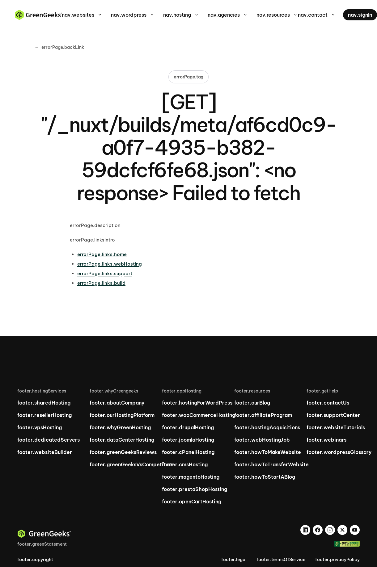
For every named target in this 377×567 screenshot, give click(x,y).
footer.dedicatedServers (48, 440)
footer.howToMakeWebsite (267, 452)
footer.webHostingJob (262, 440)
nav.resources (277, 15)
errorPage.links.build (101, 283)
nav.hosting (181, 15)
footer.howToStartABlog (264, 477)
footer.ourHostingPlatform (122, 415)
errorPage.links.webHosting (109, 264)
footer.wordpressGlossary (339, 452)
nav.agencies (228, 15)
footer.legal (234, 559)
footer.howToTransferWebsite (271, 464)
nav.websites (82, 15)
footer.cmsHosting (185, 464)
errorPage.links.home (102, 254)
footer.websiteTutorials (336, 427)
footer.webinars (326, 440)
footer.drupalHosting (188, 427)
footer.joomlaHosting (188, 440)
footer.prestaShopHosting (194, 489)
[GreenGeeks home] (38, 15)
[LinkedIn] (305, 530)
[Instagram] (330, 530)
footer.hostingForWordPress (197, 403)
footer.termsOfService (280, 559)
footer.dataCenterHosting (122, 440)
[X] (342, 530)
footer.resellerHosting (44, 415)
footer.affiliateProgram (263, 415)
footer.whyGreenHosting (120, 427)
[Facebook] (318, 530)
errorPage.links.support (104, 273)
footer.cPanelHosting (188, 452)
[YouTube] (355, 530)
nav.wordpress (133, 15)
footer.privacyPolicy (337, 559)
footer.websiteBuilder (44, 452)
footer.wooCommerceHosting (198, 415)
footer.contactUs (328, 403)
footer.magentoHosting (190, 477)
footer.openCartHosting (191, 501)
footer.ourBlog (252, 403)
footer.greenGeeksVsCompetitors (131, 464)
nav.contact (317, 15)
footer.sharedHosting (43, 403)
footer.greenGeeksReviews (123, 452)
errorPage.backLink (59, 47)
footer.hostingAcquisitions (267, 427)
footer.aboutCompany (117, 403)
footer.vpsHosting (39, 427)
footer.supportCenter (333, 415)
